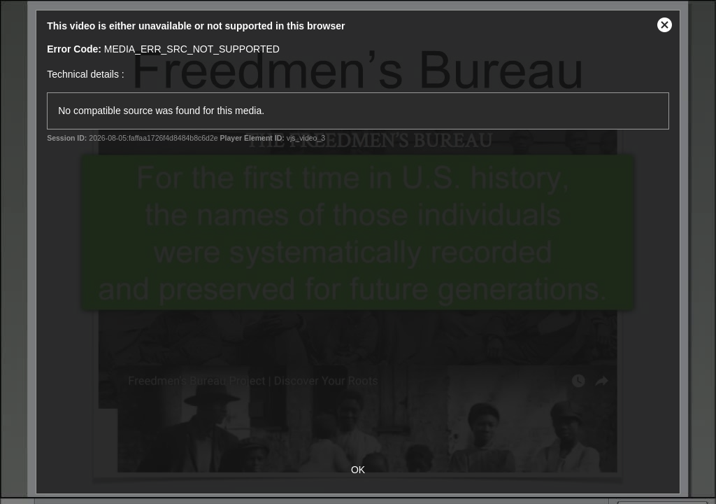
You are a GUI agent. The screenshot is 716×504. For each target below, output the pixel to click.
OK (358, 469)
